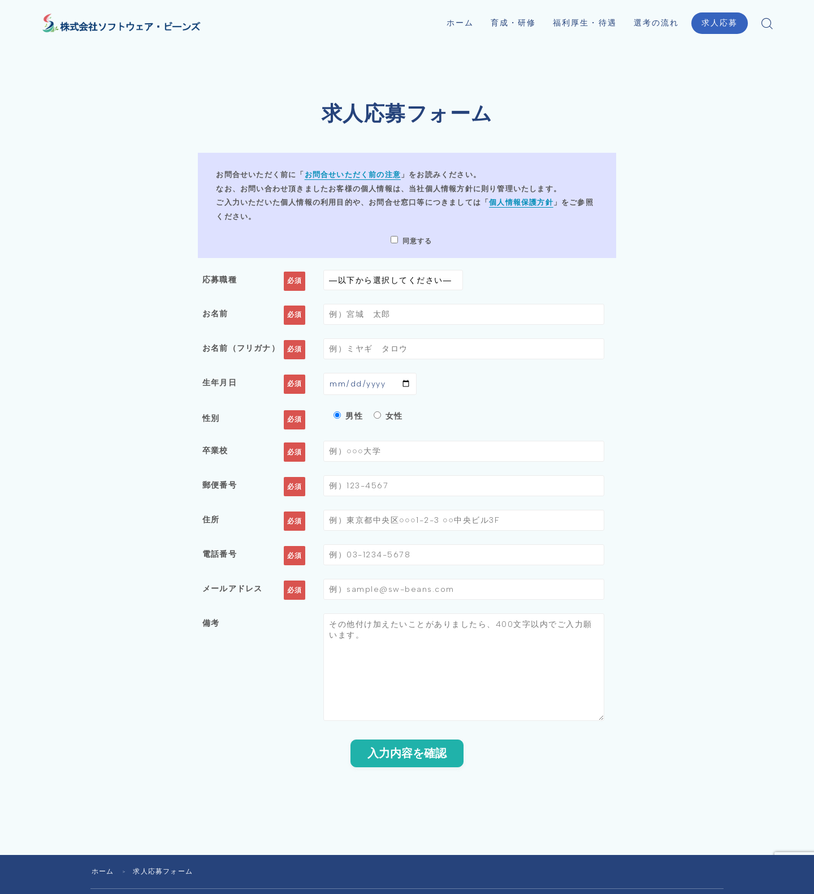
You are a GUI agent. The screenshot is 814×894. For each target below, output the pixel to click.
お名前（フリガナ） (241, 348)
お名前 (215, 313)
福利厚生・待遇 (585, 23)
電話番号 (219, 557)
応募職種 (219, 279)
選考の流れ (656, 23)
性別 (210, 420)
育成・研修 (513, 23)
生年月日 (219, 384)
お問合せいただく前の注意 (353, 174)
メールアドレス (232, 592)
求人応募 (720, 23)
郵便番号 (219, 487)
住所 (210, 522)
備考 (210, 627)
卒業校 (215, 452)
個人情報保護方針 (521, 202)
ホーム (460, 23)
